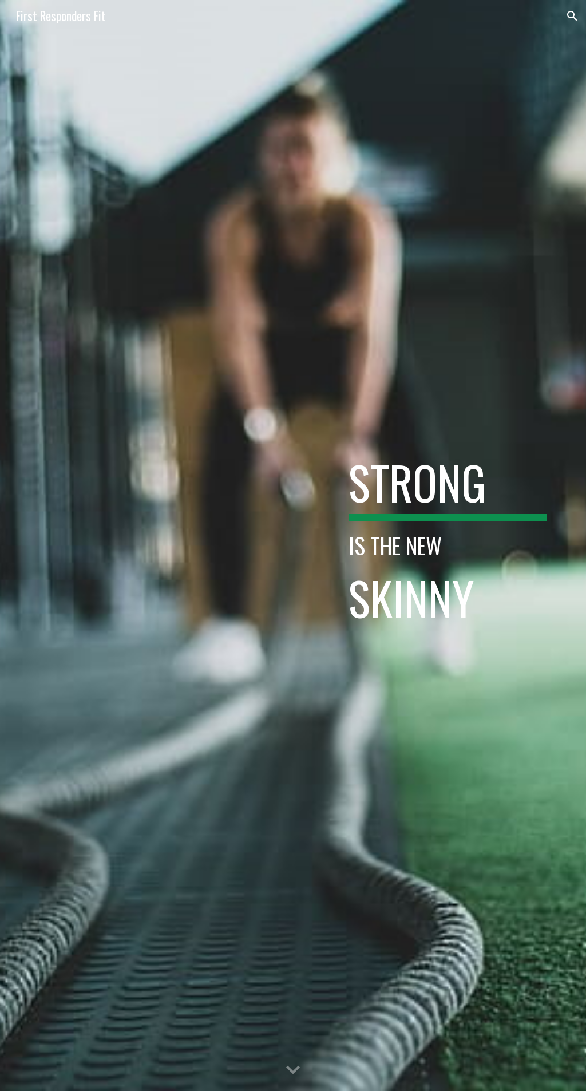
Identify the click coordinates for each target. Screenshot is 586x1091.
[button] (572, 16)
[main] (448, 545)
